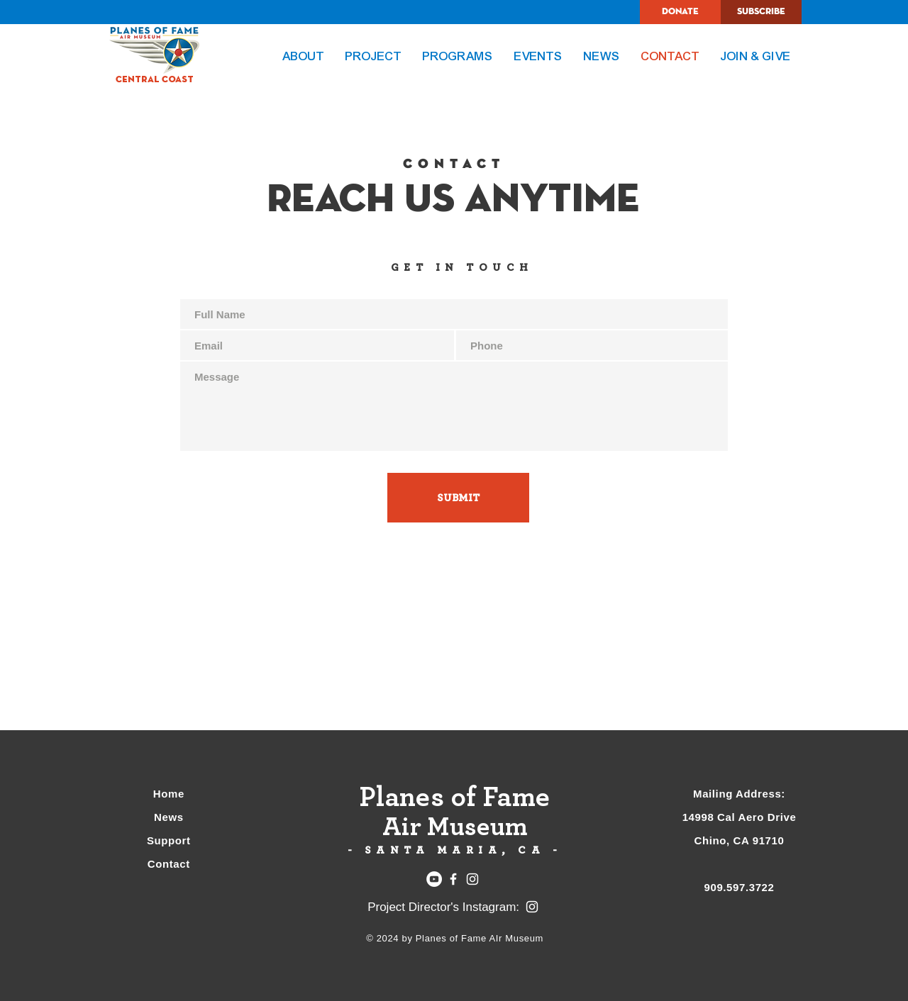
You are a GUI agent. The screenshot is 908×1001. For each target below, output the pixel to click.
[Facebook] (453, 879)
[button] (373, 57)
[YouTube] (434, 879)
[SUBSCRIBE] (761, 12)
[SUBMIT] (458, 497)
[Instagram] (472, 879)
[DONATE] (680, 12)
